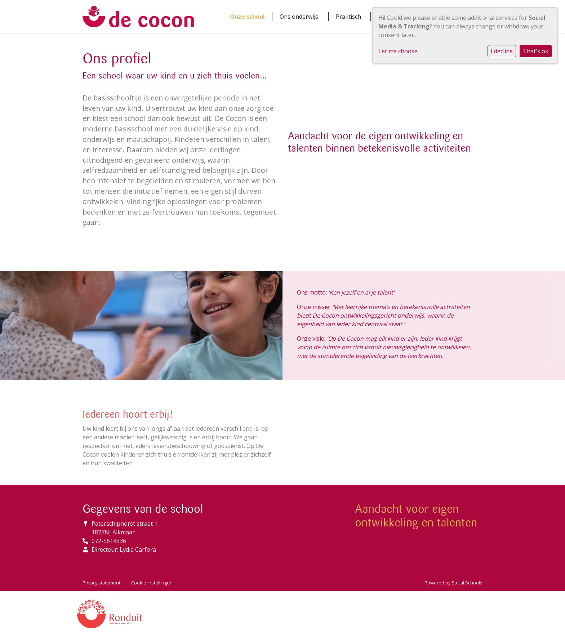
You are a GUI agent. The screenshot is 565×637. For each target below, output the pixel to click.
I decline (502, 51)
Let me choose (398, 51)
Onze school (247, 17)
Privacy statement (101, 582)
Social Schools (466, 582)
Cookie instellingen (152, 582)
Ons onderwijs (299, 17)
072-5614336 (109, 541)
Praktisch (348, 17)
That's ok (535, 51)
